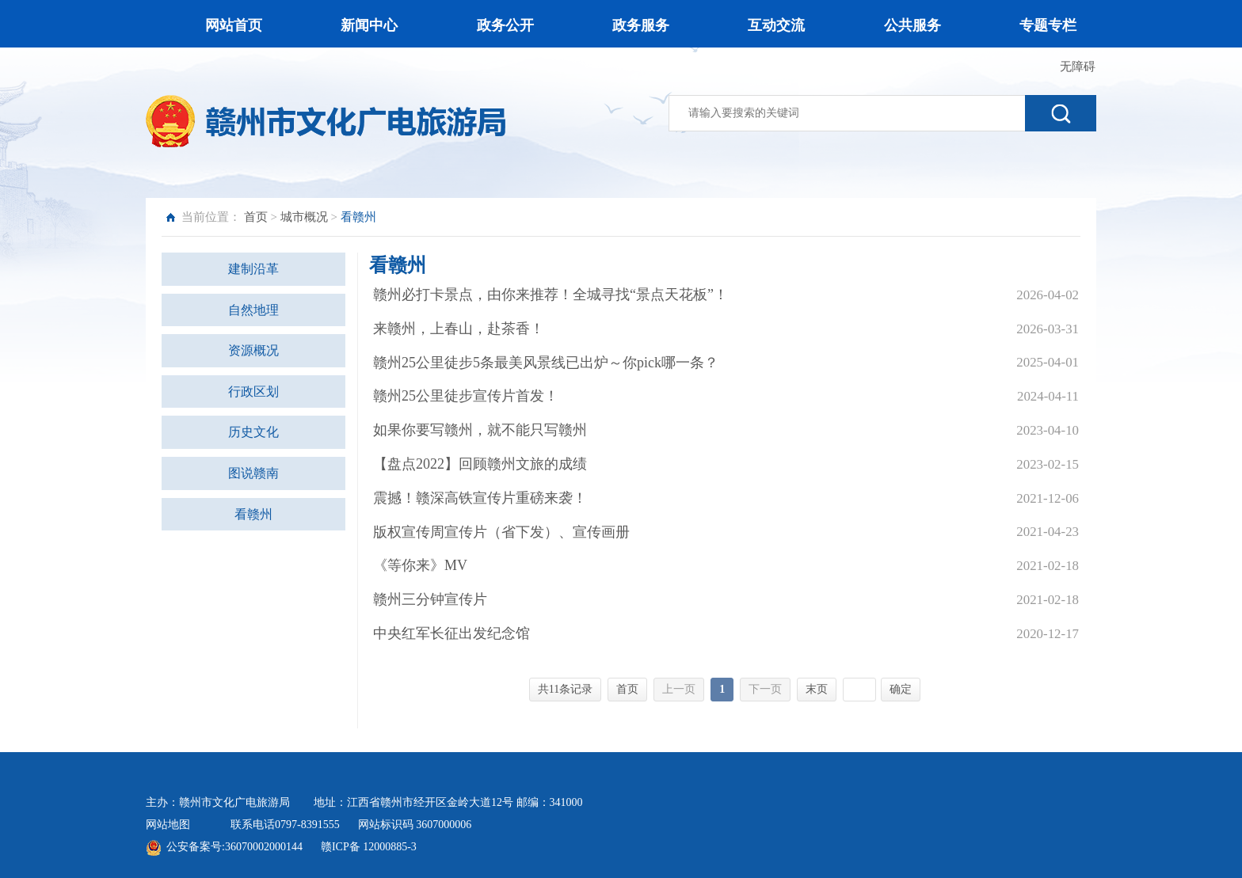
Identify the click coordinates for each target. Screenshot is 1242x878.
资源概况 (253, 350)
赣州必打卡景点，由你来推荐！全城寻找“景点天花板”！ (550, 294)
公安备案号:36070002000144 (234, 847)
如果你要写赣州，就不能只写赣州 (480, 430)
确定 (901, 689)
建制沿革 (253, 269)
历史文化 (253, 432)
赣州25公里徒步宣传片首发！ (465, 396)
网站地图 (168, 824)
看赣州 (253, 514)
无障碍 (1077, 66)
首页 (256, 217)
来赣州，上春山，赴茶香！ (458, 328)
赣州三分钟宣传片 (430, 599)
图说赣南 (253, 473)
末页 (817, 689)
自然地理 (253, 310)
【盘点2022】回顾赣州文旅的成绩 (480, 464)
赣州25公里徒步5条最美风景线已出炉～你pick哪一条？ (545, 363)
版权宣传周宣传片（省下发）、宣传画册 (501, 532)
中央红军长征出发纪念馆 (451, 633)
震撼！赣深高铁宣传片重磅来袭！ (480, 498)
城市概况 (304, 217)
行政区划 (253, 391)
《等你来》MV (420, 565)
